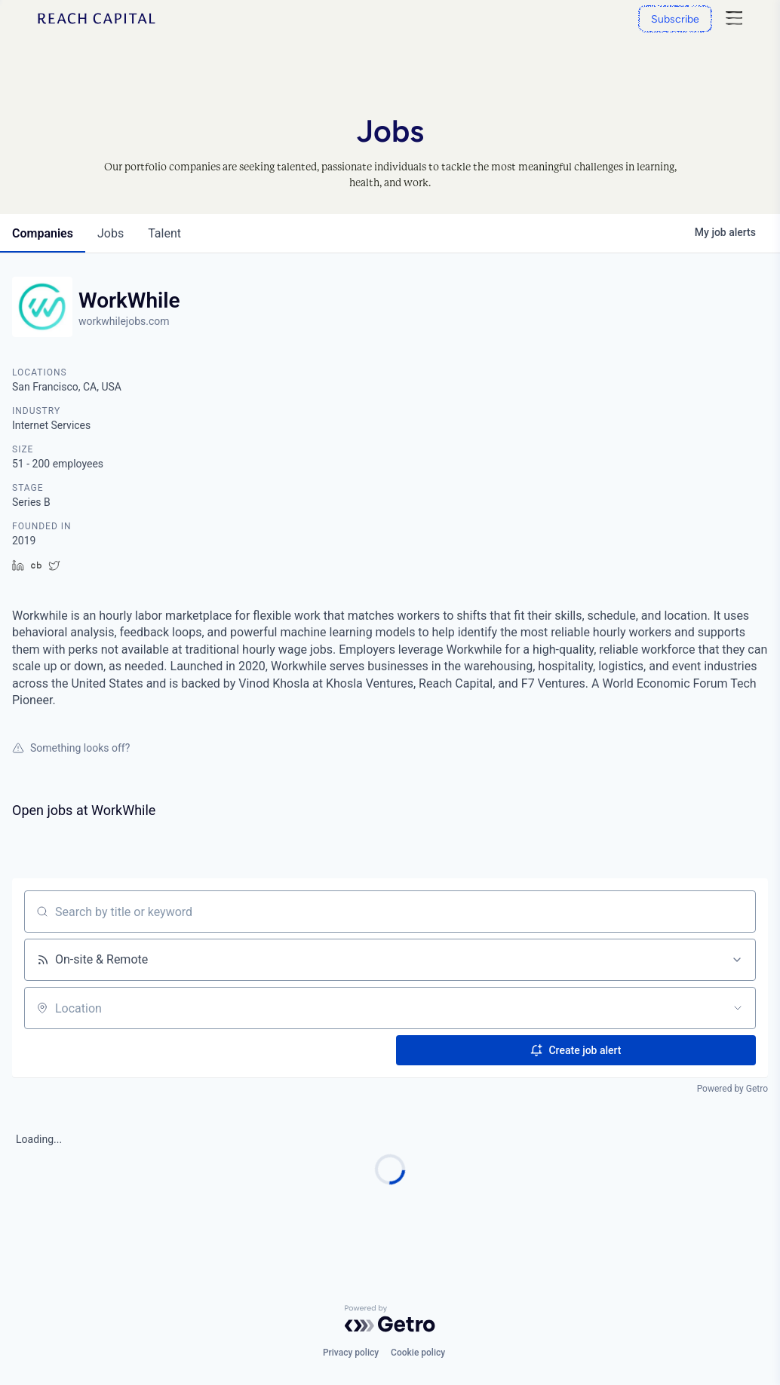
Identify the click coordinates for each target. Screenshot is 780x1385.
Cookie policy (418, 1352)
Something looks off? (71, 748)
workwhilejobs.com (124, 321)
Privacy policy (351, 1352)
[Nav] (734, 18)
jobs (110, 233)
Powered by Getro (732, 1088)
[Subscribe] (675, 18)
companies (42, 233)
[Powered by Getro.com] (390, 1318)
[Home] (96, 18)
